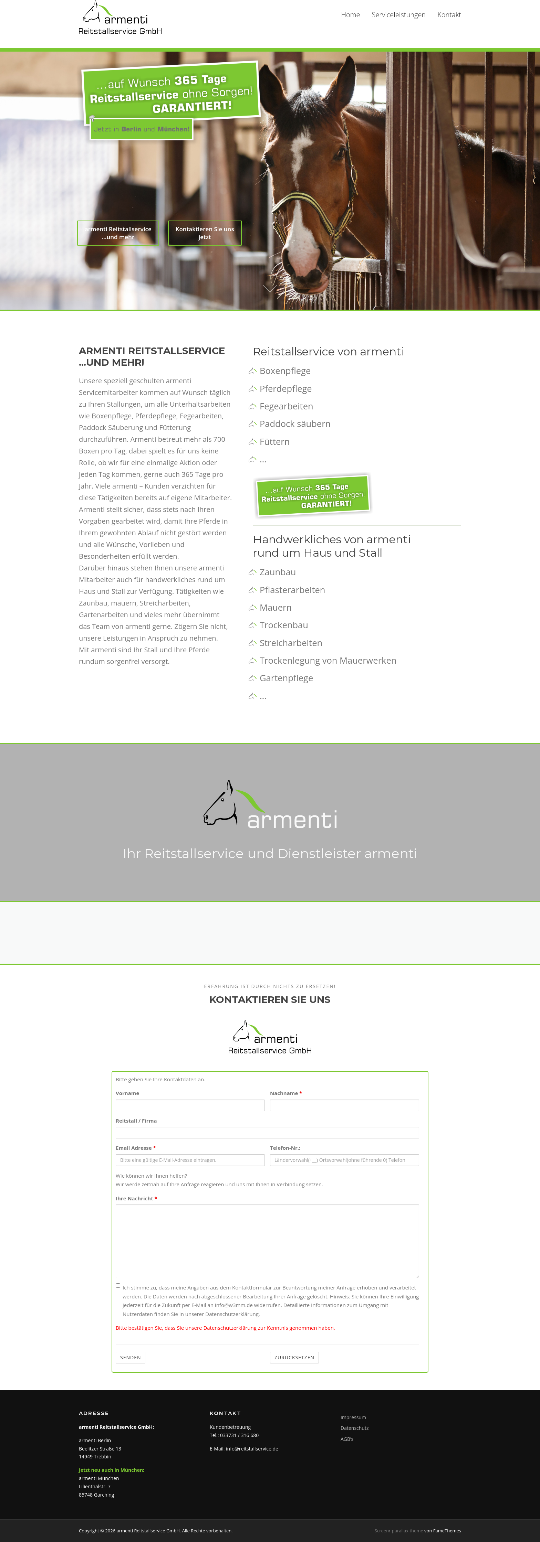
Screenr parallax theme (399, 1531)
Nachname (286, 1093)
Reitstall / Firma (136, 1120)
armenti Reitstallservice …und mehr (118, 237)
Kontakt (449, 14)
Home (350, 14)
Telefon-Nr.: (285, 1147)
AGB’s (347, 1439)
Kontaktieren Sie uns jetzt (205, 237)
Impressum (353, 1417)
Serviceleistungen (399, 14)
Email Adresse (136, 1147)
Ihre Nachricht (136, 1198)
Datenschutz (354, 1428)
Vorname (127, 1093)
